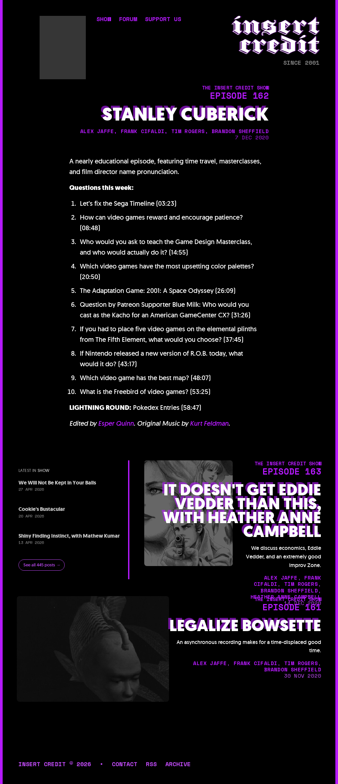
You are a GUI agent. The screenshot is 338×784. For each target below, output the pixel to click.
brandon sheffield (240, 131)
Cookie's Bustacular (41, 509)
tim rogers (188, 131)
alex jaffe (97, 131)
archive (178, 764)
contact (124, 764)
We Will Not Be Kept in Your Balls (57, 482)
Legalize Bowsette (245, 626)
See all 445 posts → (41, 565)
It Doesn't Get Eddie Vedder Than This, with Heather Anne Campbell (242, 511)
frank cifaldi (143, 131)
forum (128, 19)
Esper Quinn (116, 423)
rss (151, 764)
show (103, 19)
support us (163, 19)
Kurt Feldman (209, 423)
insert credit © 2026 (54, 764)
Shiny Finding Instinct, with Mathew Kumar (69, 535)
